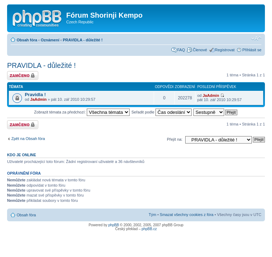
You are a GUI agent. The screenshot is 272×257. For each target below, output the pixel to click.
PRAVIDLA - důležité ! (82, 40)
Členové (200, 50)
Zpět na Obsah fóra (28, 138)
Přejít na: (174, 139)
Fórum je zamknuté (22, 75)
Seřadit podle (161, 112)
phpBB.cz (149, 229)
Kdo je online (21, 155)
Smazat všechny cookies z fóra (187, 214)
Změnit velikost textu (256, 38)
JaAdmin (38, 99)
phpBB (113, 225)
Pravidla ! (35, 94)
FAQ (181, 50)
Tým (152, 214)
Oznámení (50, 40)
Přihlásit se (251, 50)
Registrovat (225, 50)
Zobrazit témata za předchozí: (82, 112)
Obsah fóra (27, 40)
